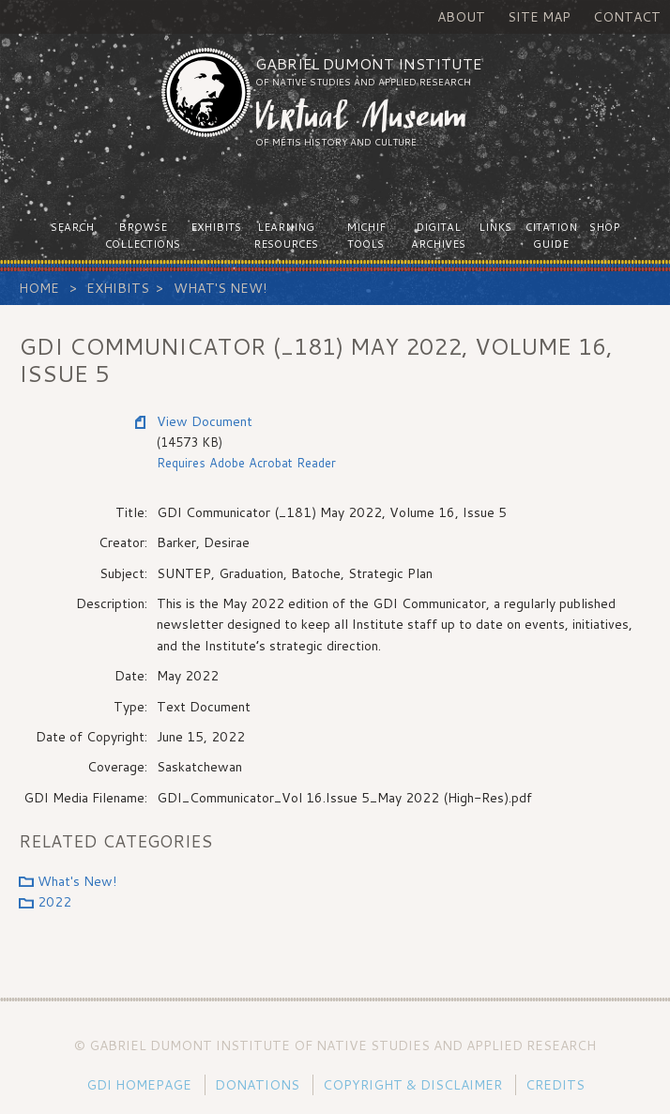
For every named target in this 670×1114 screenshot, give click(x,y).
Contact (627, 17)
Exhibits (117, 288)
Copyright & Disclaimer (412, 1085)
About (461, 17)
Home (39, 288)
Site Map (539, 17)
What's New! (220, 288)
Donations (257, 1085)
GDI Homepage (138, 1085)
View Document (204, 421)
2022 (54, 902)
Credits (555, 1085)
